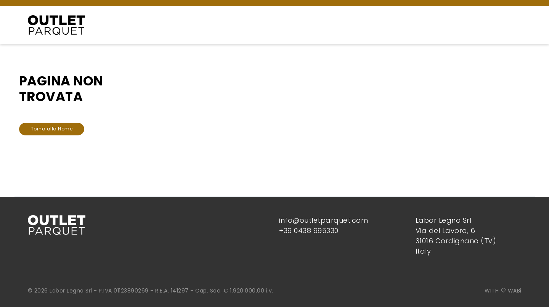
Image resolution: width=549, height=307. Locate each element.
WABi (515, 290)
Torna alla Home (52, 128)
